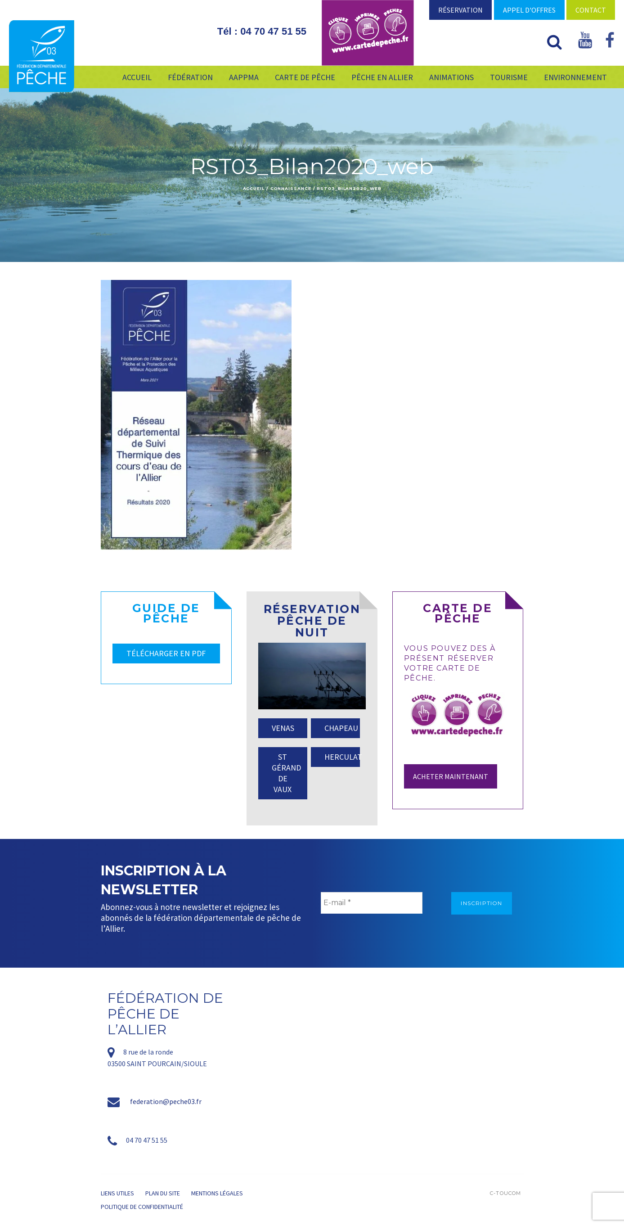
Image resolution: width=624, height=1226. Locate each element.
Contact (590, 9)
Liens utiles (117, 1193)
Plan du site (162, 1193)
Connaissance (290, 188)
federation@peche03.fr (166, 1101)
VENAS (283, 728)
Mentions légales (217, 1193)
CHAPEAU (341, 728)
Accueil (254, 188)
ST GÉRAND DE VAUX (286, 773)
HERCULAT (342, 757)
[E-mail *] (371, 903)
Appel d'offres (529, 9)
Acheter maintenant (450, 776)
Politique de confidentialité (142, 1207)
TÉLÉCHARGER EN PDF (166, 653)
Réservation (460, 9)
